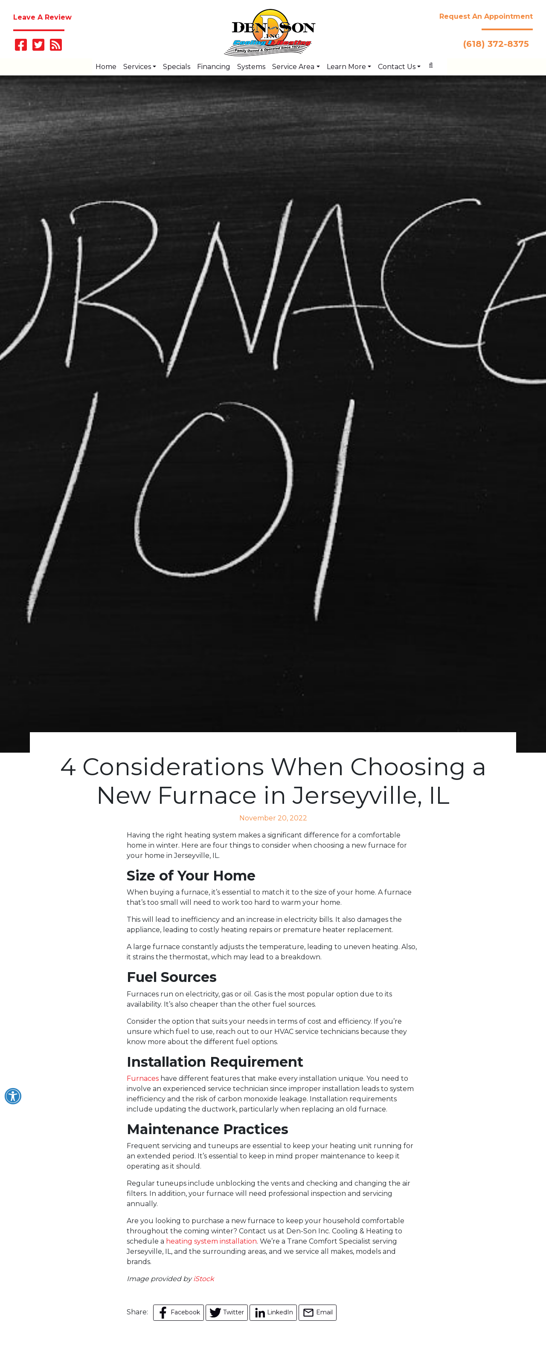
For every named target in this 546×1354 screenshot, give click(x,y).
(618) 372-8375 (497, 44)
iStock (203, 1279)
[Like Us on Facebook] (21, 47)
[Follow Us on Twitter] (38, 47)
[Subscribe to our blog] (56, 47)
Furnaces (143, 1078)
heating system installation (211, 1241)
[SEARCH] (433, 62)
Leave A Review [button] (42, 17)
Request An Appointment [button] (486, 16)
